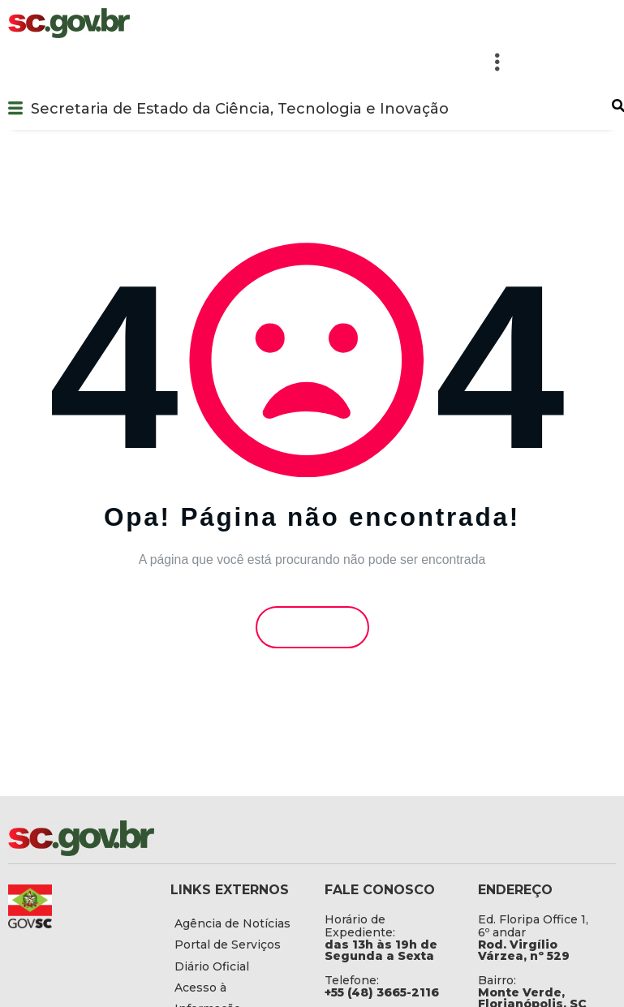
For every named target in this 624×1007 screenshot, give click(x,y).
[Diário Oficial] (235, 966)
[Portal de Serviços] (235, 944)
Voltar (312, 627)
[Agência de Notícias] (235, 923)
